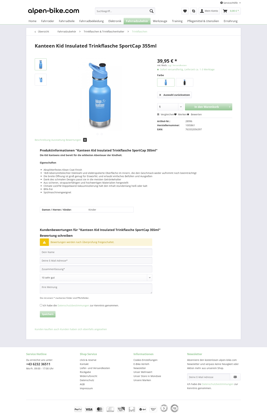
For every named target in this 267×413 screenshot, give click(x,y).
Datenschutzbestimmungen (73, 305)
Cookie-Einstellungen (146, 360)
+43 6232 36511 (38, 364)
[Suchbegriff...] (125, 11)
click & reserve (88, 360)
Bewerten (194, 114)
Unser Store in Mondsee (147, 376)
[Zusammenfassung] (96, 269)
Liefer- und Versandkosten (95, 368)
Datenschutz (87, 380)
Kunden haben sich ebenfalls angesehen (83, 329)
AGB (82, 384)
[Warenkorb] (231, 11)
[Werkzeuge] (160, 21)
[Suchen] (151, 11)
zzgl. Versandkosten (177, 65)
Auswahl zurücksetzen (174, 94)
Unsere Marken (142, 380)
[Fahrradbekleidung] (91, 21)
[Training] (177, 21)
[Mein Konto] (209, 11)
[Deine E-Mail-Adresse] (96, 260)
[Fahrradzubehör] (137, 21)
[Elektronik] (115, 21)
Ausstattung (58, 139)
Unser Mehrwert (143, 372)
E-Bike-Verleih (141, 364)
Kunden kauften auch (47, 329)
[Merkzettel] (185, 11)
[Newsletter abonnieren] (235, 377)
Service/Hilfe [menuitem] (229, 2)
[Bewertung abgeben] (96, 277)
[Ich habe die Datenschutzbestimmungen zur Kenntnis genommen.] (41, 305)
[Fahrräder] (48, 21)
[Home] (32, 21)
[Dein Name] (96, 252)
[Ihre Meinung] (96, 289)
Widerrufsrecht (88, 376)
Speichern (47, 314)
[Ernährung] (230, 21)
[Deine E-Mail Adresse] (208, 377)
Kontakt (84, 364)
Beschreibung (43, 139)
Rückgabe (85, 372)
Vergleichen (165, 114)
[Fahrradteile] (67, 21)
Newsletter (140, 368)
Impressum (86, 388)
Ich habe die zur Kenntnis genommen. (81, 305)
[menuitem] (125, 13)
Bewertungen (76, 139)
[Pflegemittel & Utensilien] (203, 21)
